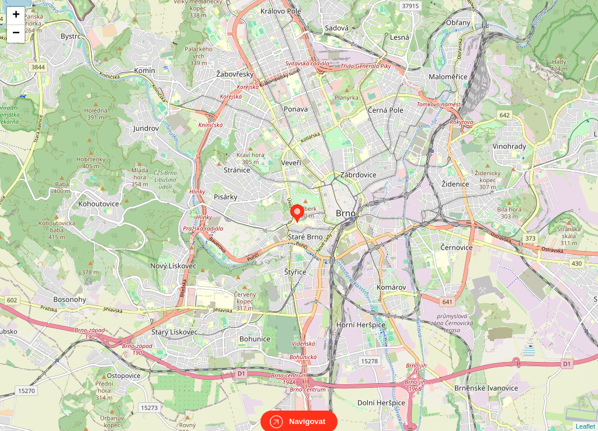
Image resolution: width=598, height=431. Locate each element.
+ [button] (16, 16)
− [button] (16, 34)
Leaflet (585, 415)
